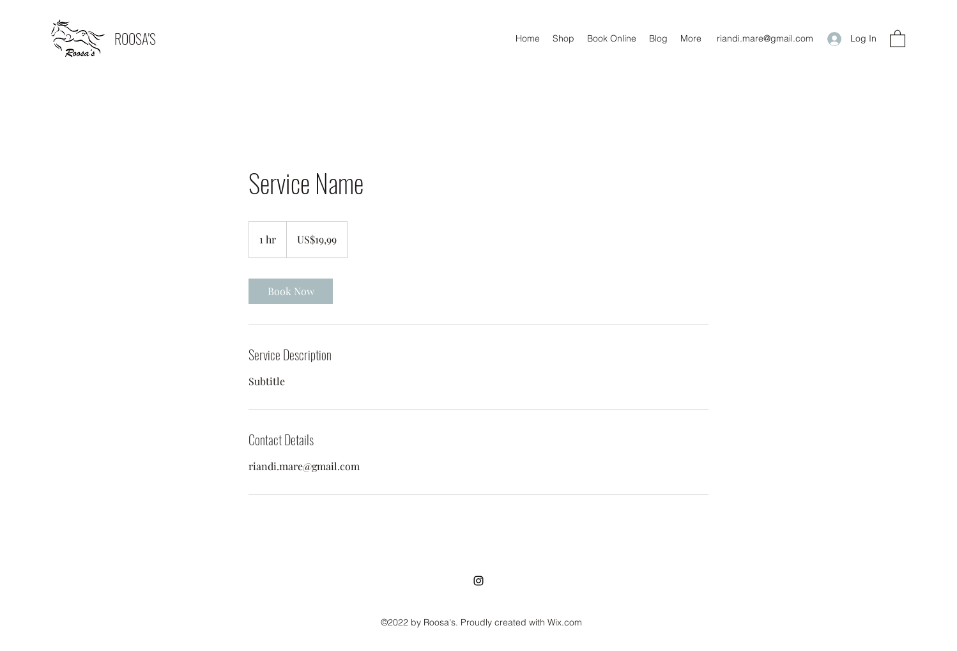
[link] (291, 291)
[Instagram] (478, 580)
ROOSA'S (135, 38)
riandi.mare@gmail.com (765, 38)
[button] (897, 38)
